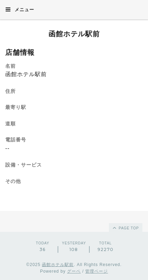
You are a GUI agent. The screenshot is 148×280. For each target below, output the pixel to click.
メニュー (19, 9)
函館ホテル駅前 (74, 34)
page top (125, 227)
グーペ (74, 271)
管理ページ (96, 271)
